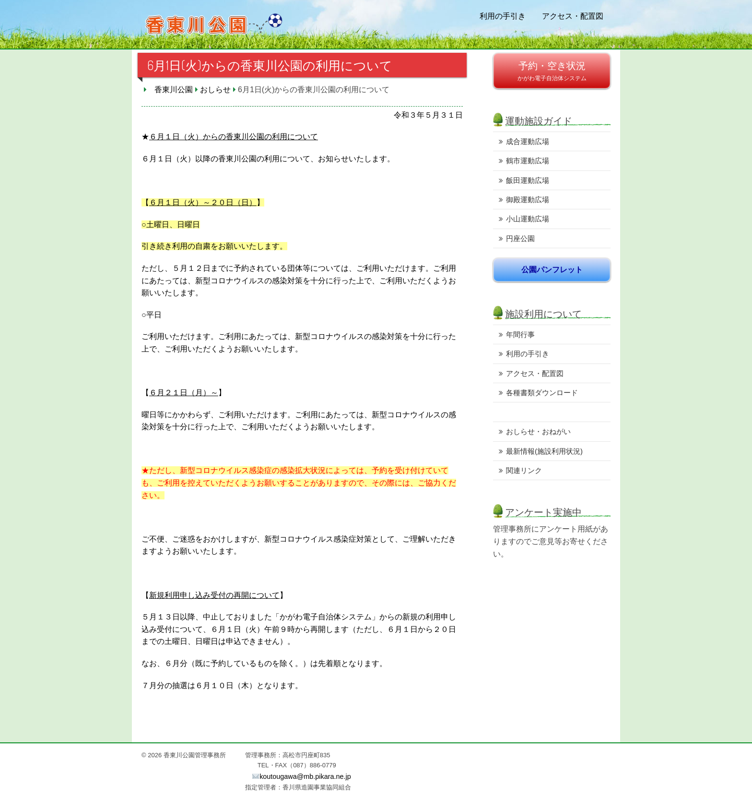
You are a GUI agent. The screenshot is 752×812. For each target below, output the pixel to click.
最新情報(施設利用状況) (544, 451)
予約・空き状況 (552, 66)
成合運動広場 (527, 141)
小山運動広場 (527, 219)
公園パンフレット (552, 270)
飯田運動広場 (527, 180)
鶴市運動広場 (527, 161)
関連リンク (524, 470)
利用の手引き (503, 16)
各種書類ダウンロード (542, 392)
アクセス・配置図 (572, 16)
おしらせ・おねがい (538, 431)
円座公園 (520, 238)
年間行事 (520, 334)
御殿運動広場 (527, 199)
